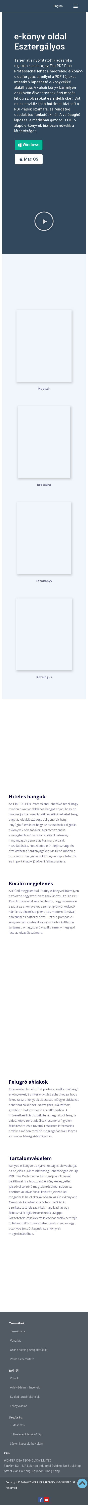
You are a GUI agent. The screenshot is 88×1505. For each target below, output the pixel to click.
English (58, 6)
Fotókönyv (44, 581)
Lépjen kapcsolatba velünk (26, 1443)
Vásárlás (15, 1340)
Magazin (44, 388)
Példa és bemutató (22, 1359)
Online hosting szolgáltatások (28, 1349)
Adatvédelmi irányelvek (25, 1387)
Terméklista (17, 1331)
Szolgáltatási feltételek (25, 1396)
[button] (75, 6)
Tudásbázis (17, 1425)
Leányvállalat (18, 1406)
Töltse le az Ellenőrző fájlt (26, 1434)
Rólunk (14, 1378)
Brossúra (44, 485)
